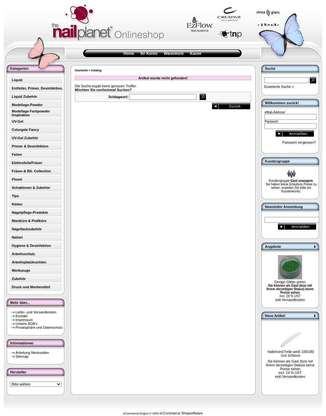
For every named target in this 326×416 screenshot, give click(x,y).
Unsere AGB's (27, 324)
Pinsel (17, 179)
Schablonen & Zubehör (31, 188)
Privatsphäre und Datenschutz (39, 327)
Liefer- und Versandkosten (36, 312)
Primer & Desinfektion (30, 146)
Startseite (81, 70)
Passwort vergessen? (299, 142)
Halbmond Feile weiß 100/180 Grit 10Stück (290, 353)
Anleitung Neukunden (32, 353)
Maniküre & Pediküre (29, 221)
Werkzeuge (21, 270)
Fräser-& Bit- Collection (31, 171)
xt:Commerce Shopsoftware (181, 413)
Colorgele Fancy (25, 130)
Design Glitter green (290, 282)
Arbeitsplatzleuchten (29, 262)
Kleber (17, 204)
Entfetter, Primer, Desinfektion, (37, 88)
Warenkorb (174, 53)
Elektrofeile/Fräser (27, 163)
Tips (15, 196)
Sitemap (22, 356)
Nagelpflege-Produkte (30, 212)
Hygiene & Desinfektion (31, 245)
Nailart (17, 237)
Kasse (195, 53)
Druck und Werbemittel (31, 287)
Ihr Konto (148, 53)
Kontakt (21, 316)
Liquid (17, 80)
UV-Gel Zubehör (25, 138)
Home (129, 53)
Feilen (17, 154)
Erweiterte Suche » (279, 87)
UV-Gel (17, 121)
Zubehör (19, 279)
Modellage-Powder (27, 105)
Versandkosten (293, 300)
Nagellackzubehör (27, 229)
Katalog (96, 70)
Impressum (24, 320)
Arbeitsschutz (23, 254)
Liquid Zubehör (24, 96)
